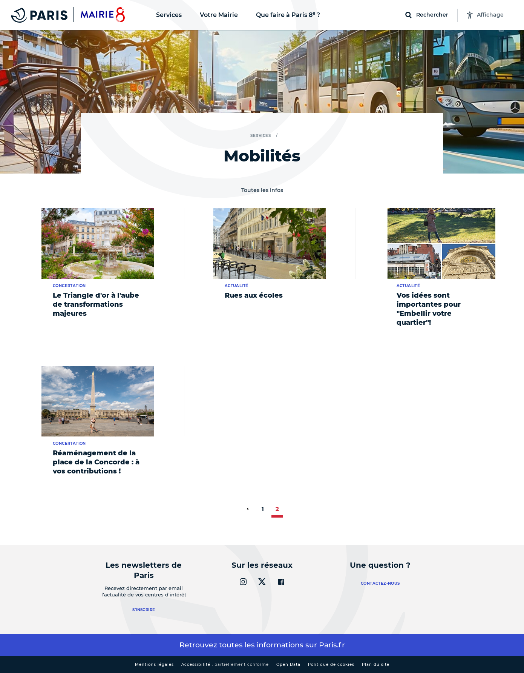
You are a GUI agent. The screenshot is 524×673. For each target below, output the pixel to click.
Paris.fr (332, 645)
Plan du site (375, 664)
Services (260, 135)
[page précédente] (247, 508)
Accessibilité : (225, 664)
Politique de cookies (331, 664)
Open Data (288, 664)
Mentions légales (154, 664)
